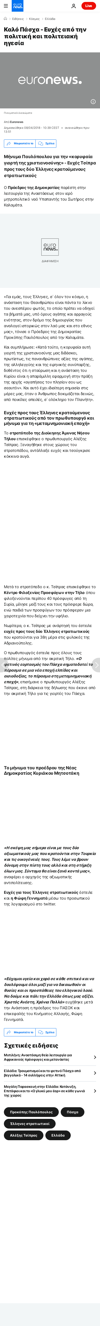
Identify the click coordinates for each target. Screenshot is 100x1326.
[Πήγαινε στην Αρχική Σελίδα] (17, 6)
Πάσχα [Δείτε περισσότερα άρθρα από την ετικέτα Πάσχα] (72, 1112)
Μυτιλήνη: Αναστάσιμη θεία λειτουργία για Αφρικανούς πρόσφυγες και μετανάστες (38, 1057)
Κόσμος (34, 18)
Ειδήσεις (18, 18)
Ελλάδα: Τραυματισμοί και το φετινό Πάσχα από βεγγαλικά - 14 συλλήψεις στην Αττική (42, 1073)
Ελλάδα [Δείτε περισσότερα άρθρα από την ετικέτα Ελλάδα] (58, 1135)
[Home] (5, 18)
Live (88, 6)
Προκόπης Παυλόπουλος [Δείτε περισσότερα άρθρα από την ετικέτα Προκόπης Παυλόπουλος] (31, 1112)
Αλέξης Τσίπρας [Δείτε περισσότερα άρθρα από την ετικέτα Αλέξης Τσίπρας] (23, 1135)
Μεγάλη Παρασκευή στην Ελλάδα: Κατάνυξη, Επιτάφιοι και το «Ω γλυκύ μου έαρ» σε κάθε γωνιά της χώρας (44, 1090)
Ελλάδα (50, 18)
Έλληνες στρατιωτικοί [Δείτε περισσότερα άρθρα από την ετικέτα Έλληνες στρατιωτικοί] (30, 1124)
